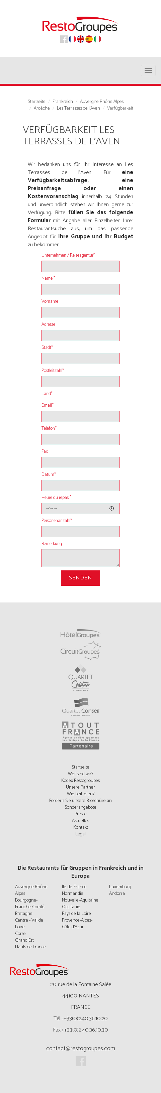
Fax (45, 451)
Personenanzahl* (57, 521)
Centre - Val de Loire (29, 924)
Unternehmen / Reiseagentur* (68, 255)
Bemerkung (52, 544)
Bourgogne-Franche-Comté (30, 904)
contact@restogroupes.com (80, 1049)
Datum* (49, 474)
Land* (47, 394)
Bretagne (23, 914)
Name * (48, 278)
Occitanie (71, 907)
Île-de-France (74, 887)
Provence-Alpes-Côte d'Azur (77, 924)
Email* (48, 405)
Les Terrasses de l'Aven (78, 108)
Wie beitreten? (80, 794)
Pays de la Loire (76, 914)
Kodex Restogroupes (80, 781)
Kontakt (80, 827)
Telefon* (49, 428)
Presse (81, 814)
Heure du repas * (56, 498)
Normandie (72, 894)
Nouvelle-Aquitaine (80, 900)
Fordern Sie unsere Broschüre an (80, 801)
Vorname (50, 301)
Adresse (48, 324)
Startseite (37, 102)
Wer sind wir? (80, 774)
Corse (20, 934)
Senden (80, 577)
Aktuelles (80, 821)
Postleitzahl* (53, 371)
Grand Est (24, 940)
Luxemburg (120, 887)
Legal (80, 834)
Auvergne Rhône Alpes (102, 102)
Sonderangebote (80, 807)
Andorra (117, 894)
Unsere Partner (80, 787)
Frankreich (63, 102)
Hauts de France (30, 947)
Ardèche (42, 108)
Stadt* (47, 348)
